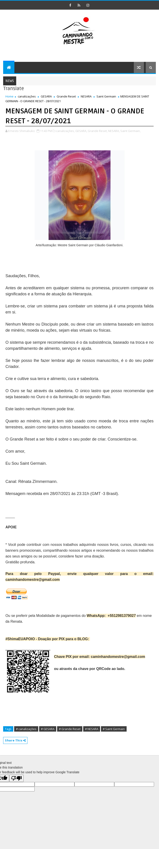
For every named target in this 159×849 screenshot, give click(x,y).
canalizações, (65, 131)
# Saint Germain (114, 729)
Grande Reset (66, 96)
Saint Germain (106, 96)
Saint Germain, (130, 131)
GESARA (46, 96)
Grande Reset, (97, 131)
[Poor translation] (16, 778)
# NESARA (91, 729)
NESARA (86, 96)
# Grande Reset (70, 729)
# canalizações (26, 729)
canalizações (27, 96)
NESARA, (114, 131)
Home (9, 96)
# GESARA (47, 729)
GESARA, (81, 131)
